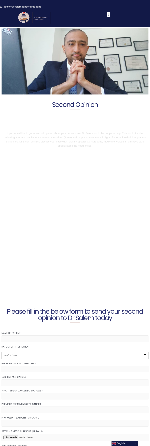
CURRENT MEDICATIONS (75, 381)
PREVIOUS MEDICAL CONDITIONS (75, 367)
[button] (108, 14)
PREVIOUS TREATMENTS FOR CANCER (75, 408)
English (118, 443)
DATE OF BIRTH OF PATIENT (16, 346)
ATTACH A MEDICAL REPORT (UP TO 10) (75, 435)
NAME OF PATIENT (75, 337)
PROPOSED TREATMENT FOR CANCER (75, 421)
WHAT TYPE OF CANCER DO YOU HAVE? (75, 394)
